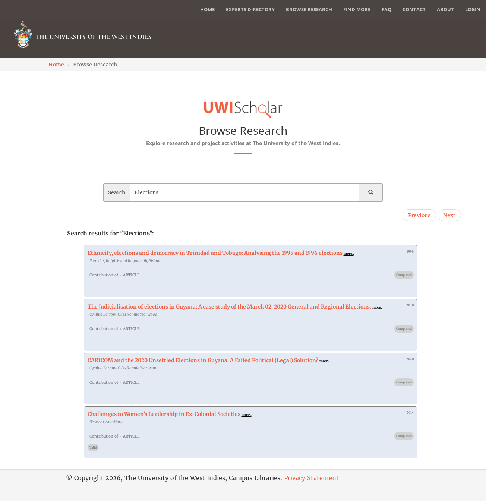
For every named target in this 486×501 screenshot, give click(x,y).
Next (449, 215)
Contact (414, 9)
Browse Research (309, 9)
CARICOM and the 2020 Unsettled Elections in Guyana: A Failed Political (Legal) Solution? (203, 360)
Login (472, 9)
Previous (419, 215)
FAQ (386, 9)
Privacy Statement (311, 478)
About (445, 9)
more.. (349, 253)
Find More (356, 9)
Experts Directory (250, 9)
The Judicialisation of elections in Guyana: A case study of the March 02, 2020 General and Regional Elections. (229, 306)
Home (207, 9)
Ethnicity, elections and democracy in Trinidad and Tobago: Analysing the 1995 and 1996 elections (215, 253)
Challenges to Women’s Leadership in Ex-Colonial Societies (164, 414)
